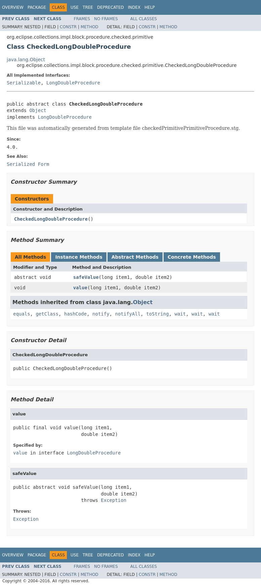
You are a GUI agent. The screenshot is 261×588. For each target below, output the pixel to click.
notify (101, 314)
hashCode (75, 314)
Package (37, 7)
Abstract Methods (135, 257)
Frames (82, 18)
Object (37, 110)
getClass (47, 314)
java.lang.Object (26, 59)
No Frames (106, 18)
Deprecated (110, 7)
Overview (13, 7)
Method (89, 27)
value (80, 287)
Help (149, 7)
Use (75, 7)
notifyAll (127, 314)
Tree (88, 7)
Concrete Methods (192, 257)
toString (157, 314)
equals (21, 314)
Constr (68, 27)
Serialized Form (28, 164)
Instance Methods (78, 257)
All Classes (143, 18)
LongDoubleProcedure (73, 82)
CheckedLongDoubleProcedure (51, 219)
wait (180, 314)
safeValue (86, 277)
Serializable (24, 82)
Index (134, 7)
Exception (113, 500)
